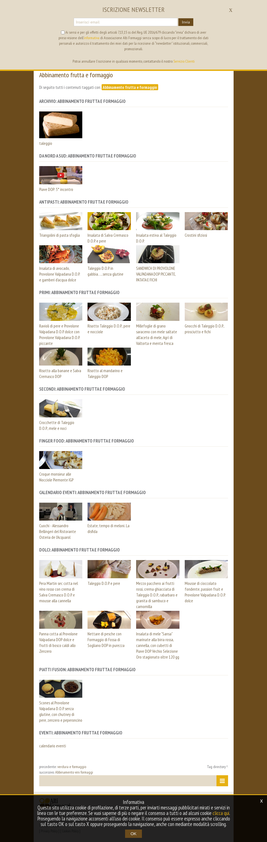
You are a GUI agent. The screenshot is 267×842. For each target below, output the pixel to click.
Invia (186, 22)
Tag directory (216, 766)
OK (134, 833)
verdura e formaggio (71, 766)
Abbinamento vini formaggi (74, 772)
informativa (91, 37)
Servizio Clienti (184, 61)
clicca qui (221, 813)
